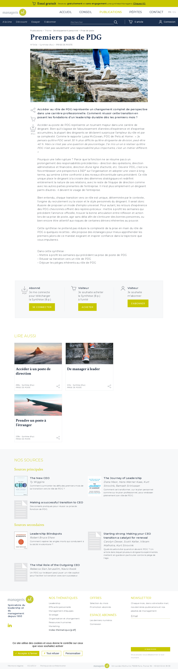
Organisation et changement (64, 618)
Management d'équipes (61, 611)
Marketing (54, 626)
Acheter (87, 307)
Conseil (85, 12)
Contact (156, 12)
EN (174, 12)
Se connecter (42, 307)
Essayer (35, 21)
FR (169, 12)
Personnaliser (73, 653)
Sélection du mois (99, 603)
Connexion (95, 624)
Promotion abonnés (100, 607)
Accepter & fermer (26, 653)
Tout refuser (51, 653)
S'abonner (50, 21)
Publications (110, 12)
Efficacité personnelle (60, 607)
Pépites (135, 12)
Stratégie (53, 614)
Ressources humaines (60, 622)
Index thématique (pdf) (62, 630)
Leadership (54, 603)
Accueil (65, 12)
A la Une (7, 21)
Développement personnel (65, 30)
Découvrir (21, 21)
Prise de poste (87, 30)
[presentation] (146, 632)
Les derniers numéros (101, 620)
